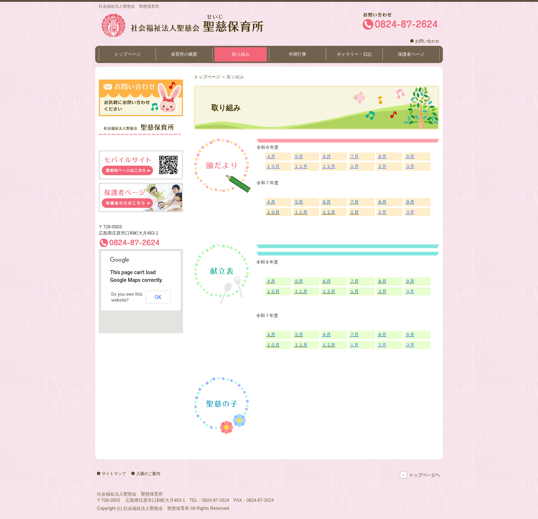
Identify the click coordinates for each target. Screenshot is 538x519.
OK (158, 297)
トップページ (207, 77)
